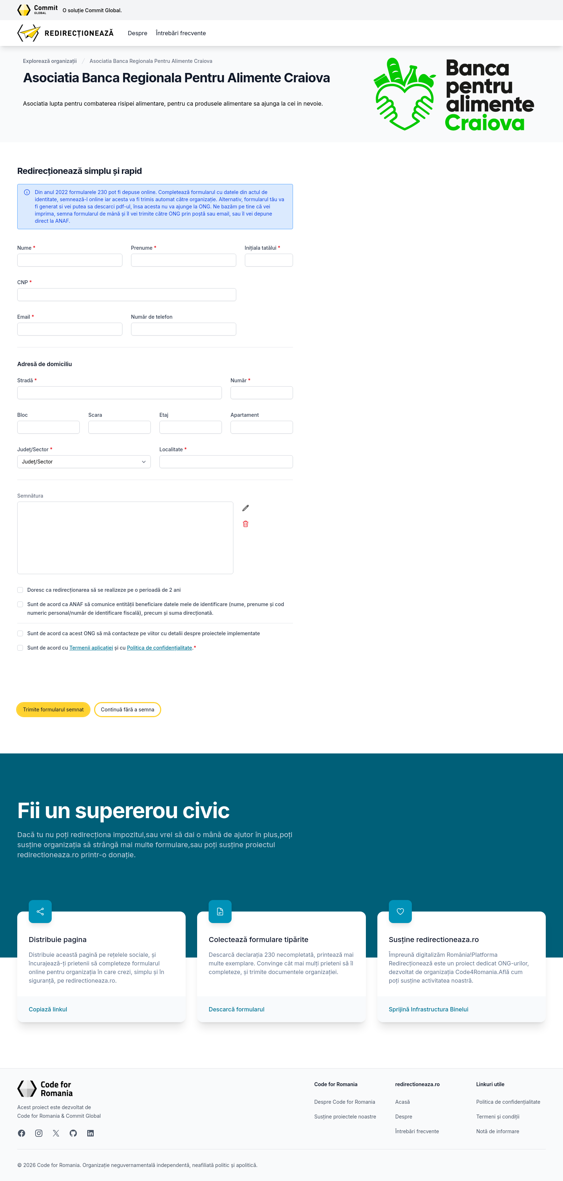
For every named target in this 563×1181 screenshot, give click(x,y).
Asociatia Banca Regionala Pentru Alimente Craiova (151, 61)
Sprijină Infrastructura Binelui (429, 1009)
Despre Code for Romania (344, 1102)
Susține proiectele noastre (345, 1116)
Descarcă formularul (236, 1009)
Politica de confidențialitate (159, 648)
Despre (137, 33)
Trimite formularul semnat (53, 709)
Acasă (402, 1102)
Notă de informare (497, 1131)
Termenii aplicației (91, 648)
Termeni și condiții (497, 1116)
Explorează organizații (50, 61)
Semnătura (30, 496)
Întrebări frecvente (181, 33)
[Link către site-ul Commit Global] (39, 10)
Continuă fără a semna (127, 709)
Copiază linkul (48, 1009)
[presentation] (71, 678)
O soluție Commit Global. (92, 10)
